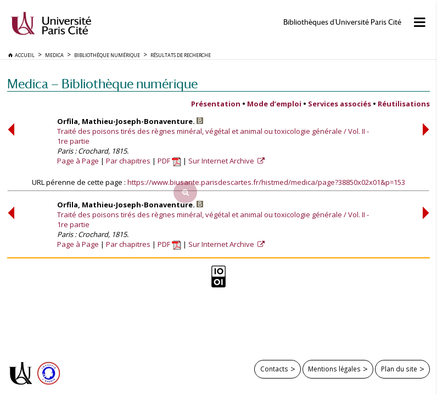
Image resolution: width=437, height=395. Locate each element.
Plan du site (399, 368)
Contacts (274, 368)
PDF (169, 161)
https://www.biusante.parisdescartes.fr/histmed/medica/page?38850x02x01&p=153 (266, 182)
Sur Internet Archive (222, 161)
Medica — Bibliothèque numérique (102, 83)
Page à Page (78, 161)
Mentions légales (334, 368)
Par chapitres (128, 161)
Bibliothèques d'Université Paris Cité (342, 22)
